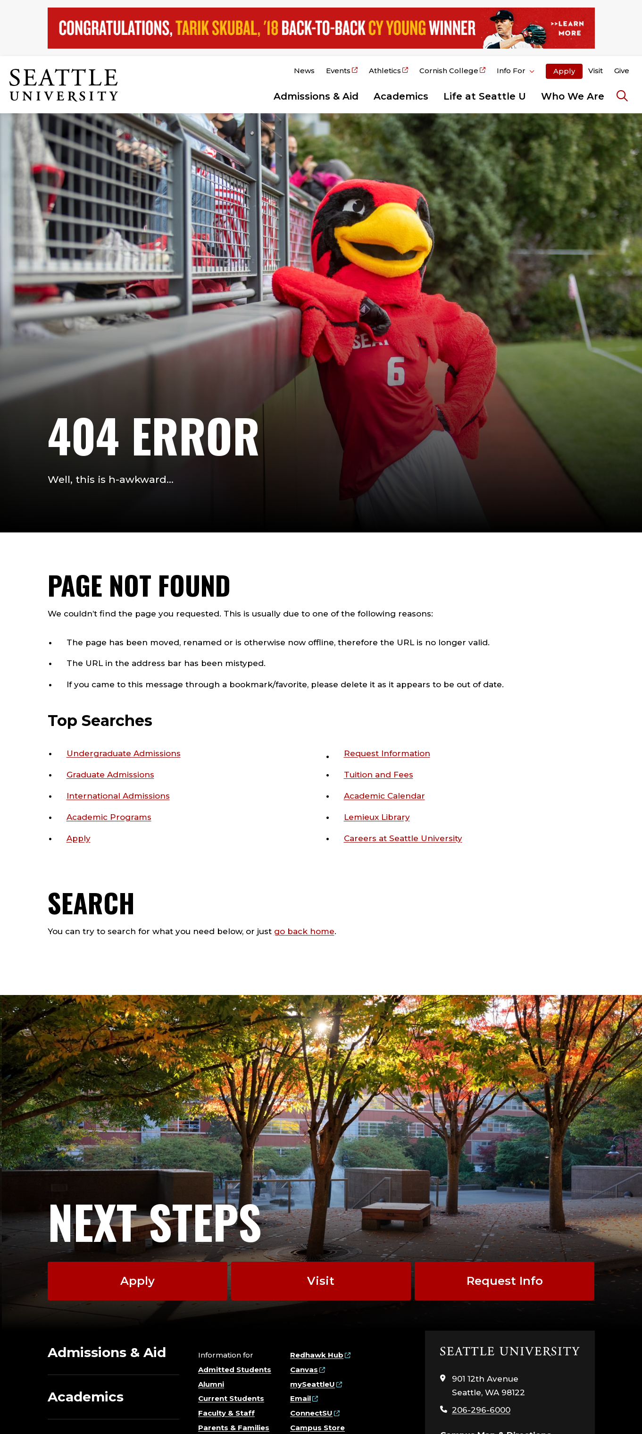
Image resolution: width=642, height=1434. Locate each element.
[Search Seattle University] (622, 96)
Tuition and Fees (378, 774)
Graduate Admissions (110, 774)
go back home (304, 931)
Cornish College (448, 70)
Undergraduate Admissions (124, 753)
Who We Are (572, 96)
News (304, 70)
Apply (564, 71)
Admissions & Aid (316, 96)
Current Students (231, 1398)
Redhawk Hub (316, 1354)
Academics (401, 96)
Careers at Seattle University (403, 838)
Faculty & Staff (226, 1413)
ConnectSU (311, 1413)
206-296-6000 (481, 1410)
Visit (595, 70)
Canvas (304, 1369)
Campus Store (317, 1427)
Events (338, 70)
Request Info (505, 1281)
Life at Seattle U (484, 96)
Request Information (387, 753)
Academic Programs (109, 817)
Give (621, 70)
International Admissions (118, 796)
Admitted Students (234, 1369)
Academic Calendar (384, 796)
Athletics (385, 70)
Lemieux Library (377, 817)
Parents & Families (233, 1427)
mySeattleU (312, 1384)
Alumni (211, 1384)
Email (300, 1398)
